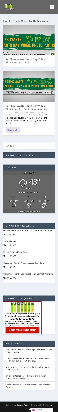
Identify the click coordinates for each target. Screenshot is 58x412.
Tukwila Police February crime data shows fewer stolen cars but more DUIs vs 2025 (27, 359)
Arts (26, 113)
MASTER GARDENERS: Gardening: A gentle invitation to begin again (29, 350)
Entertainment (11, 115)
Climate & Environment (37, 113)
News (35, 115)
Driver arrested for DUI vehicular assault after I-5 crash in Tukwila (28, 368)
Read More (13, 130)
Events (18, 115)
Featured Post (27, 115)
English (37, 409)
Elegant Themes (23, 405)
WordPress (47, 405)
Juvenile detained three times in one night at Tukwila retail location (26, 377)
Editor (10, 113)
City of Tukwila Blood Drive (15, 252)
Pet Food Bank (9, 241)
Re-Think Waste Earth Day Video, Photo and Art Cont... (26, 61)
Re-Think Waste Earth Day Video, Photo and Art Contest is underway (27, 107)
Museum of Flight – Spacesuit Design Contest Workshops (28, 274)
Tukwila (40, 115)
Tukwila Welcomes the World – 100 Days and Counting (27, 230)
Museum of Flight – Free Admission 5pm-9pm (23, 263)
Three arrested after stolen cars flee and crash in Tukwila (28, 385)
